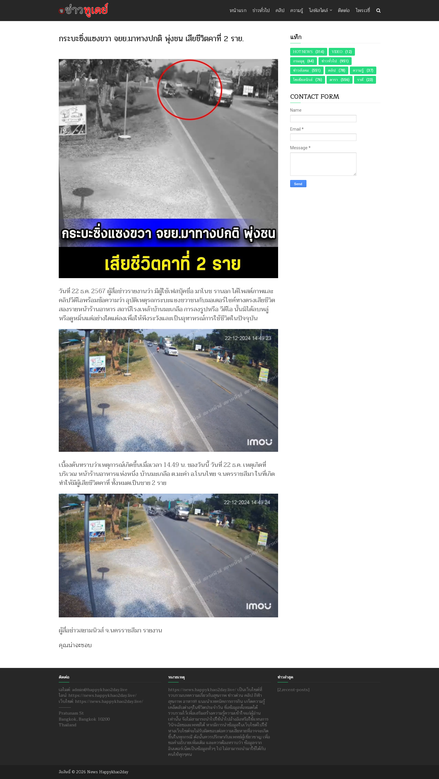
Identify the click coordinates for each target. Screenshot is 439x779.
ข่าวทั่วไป (261, 10)
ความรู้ (296, 10)
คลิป (280, 10)
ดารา (334, 80)
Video (337, 52)
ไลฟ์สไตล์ (318, 10)
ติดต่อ (344, 10)
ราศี (360, 80)
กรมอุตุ (298, 61)
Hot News (302, 52)
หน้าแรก (238, 10)
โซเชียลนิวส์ (302, 80)
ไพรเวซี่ (363, 10)
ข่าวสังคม (301, 70)
